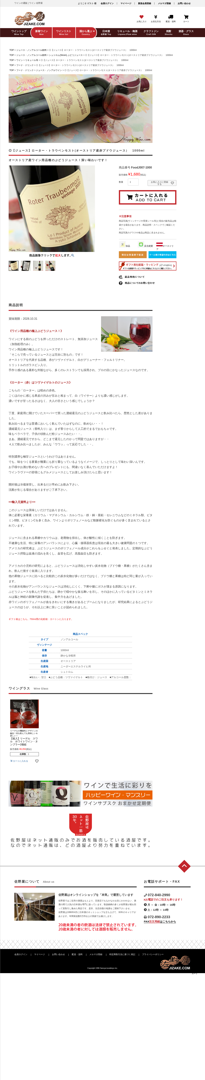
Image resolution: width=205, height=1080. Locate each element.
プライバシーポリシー (153, 954)
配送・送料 (77, 954)
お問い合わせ (184, 3)
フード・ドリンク (25, 65)
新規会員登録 (144, 3)
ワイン (19, 60)
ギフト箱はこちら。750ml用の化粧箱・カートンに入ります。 (41, 619)
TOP (12, 50)
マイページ (125, 3)
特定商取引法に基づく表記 (122, 954)
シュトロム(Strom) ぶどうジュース (66, 55)
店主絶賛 (145, 246)
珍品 (124, 246)
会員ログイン (107, 3)
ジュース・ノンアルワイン (49, 70)
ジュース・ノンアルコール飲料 (31, 50)
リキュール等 (31, 60)
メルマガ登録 (164, 3)
